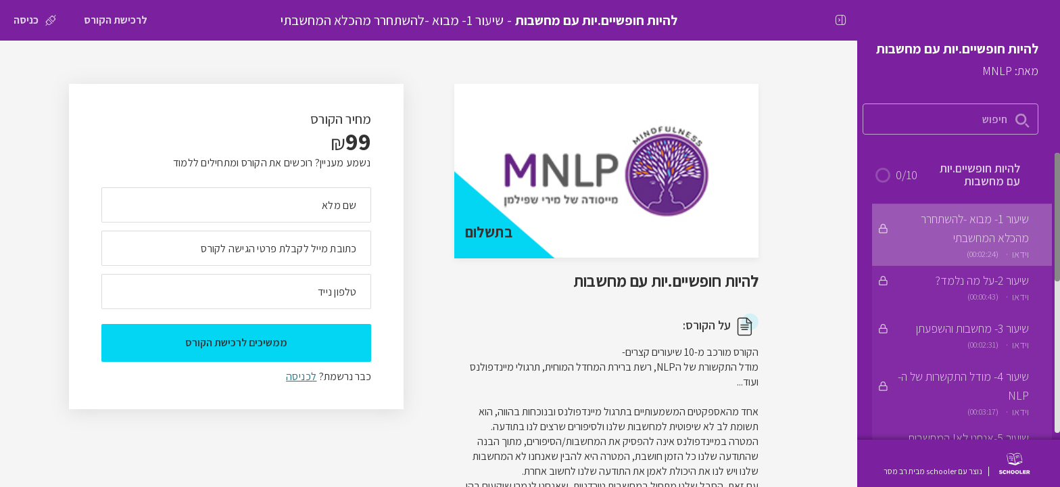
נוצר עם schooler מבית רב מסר (933, 471)
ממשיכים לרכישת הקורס (236, 342)
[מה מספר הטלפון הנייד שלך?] (236, 291)
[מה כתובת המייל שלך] (236, 248)
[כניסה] (35, 20)
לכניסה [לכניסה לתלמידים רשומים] (301, 376)
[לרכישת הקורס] (115, 20)
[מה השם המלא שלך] (236, 205)
